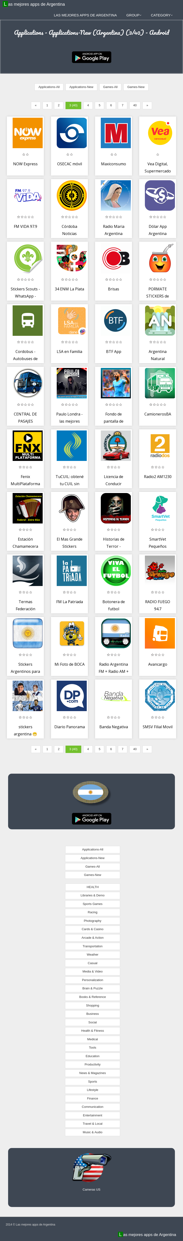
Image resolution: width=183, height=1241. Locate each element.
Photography (93, 921)
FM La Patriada (69, 601)
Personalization (92, 980)
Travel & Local (92, 1123)
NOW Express (25, 163)
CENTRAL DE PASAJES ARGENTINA (25, 421)
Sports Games (92, 904)
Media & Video (92, 971)
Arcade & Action (92, 937)
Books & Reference (92, 997)
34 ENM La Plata (69, 289)
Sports (92, 1081)
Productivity (93, 1064)
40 (135, 105)
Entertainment (92, 1115)
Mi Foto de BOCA (70, 664)
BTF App (113, 351)
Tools (92, 1047)
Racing (92, 912)
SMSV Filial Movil (158, 726)
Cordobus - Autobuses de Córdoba (25, 358)
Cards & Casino (92, 929)
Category (162, 15)
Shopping (92, 1005)
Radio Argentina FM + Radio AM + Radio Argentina (114, 671)
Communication (92, 1107)
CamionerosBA (157, 414)
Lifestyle (92, 1090)
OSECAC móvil (69, 163)
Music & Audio (92, 1132)
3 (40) (73, 105)
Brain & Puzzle (92, 988)
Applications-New (81, 87)
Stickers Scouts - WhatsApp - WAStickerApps (25, 296)
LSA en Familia (69, 351)
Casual (92, 963)
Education (93, 1056)
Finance (92, 1098)
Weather (92, 954)
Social (92, 1022)
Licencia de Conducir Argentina (113, 483)
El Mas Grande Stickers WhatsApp (69, 546)
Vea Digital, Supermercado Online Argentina (157, 171)
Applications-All (49, 87)
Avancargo (157, 664)
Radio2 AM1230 (158, 476)
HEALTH (93, 887)
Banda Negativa (113, 726)
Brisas (113, 289)
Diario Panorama (69, 726)
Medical (92, 1039)
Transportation (92, 946)
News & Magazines (92, 1073)
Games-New (135, 87)
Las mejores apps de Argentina (34, 4)
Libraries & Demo (92, 895)
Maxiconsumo (113, 163)
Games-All (110, 87)
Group (134, 15)
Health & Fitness (92, 1030)
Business (92, 1014)
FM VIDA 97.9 (25, 226)
